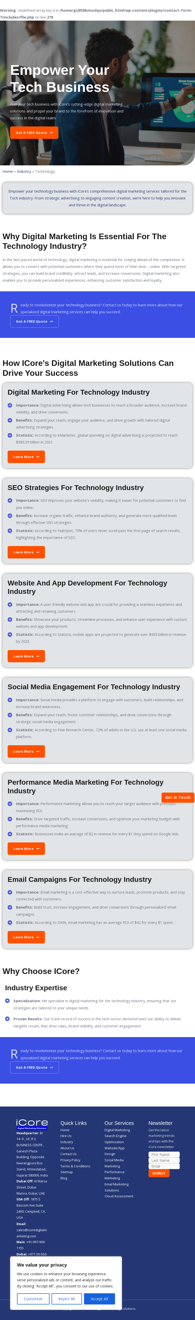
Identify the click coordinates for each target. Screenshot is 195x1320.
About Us (67, 1148)
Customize (33, 1298)
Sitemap (66, 1172)
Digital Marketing (117, 1130)
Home (8, 171)
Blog (63, 1178)
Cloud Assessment (119, 1196)
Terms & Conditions (75, 1166)
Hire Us (66, 1136)
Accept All (99, 1298)
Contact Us (68, 1154)
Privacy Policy (70, 1160)
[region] (66, 1283)
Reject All (66, 1298)
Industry (24, 171)
